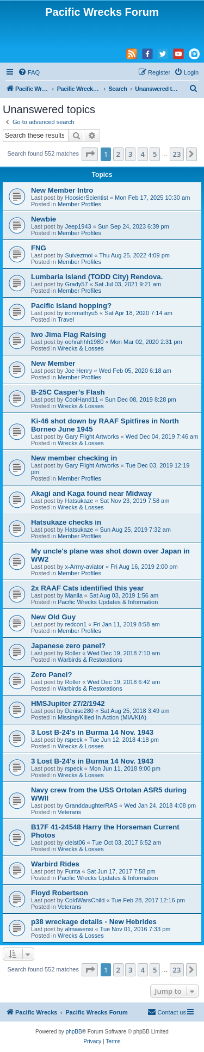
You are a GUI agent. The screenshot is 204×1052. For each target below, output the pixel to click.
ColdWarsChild (84, 900)
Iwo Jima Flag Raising (68, 334)
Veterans (69, 812)
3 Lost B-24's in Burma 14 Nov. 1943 (92, 732)
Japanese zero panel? (68, 646)
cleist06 (75, 842)
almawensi (79, 929)
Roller (73, 653)
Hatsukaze (79, 500)
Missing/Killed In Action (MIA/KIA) (102, 717)
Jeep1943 (78, 226)
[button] (90, 154)
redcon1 (75, 624)
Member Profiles (79, 204)
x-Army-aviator (84, 566)
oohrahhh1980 (84, 342)
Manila (73, 595)
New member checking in (74, 458)
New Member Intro (62, 190)
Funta (72, 871)
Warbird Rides (55, 864)
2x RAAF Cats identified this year (87, 588)
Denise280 (79, 711)
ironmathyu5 (81, 313)
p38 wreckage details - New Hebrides (94, 922)
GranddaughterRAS (91, 805)
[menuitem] (29, 72)
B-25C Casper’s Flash (68, 392)
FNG (38, 248)
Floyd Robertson (59, 893)
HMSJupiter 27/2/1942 (68, 703)
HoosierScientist (86, 197)
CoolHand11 (81, 399)
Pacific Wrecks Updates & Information (108, 602)
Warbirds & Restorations (90, 659)
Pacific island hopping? (71, 306)
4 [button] (143, 154)
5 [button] (155, 154)
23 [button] (177, 154)
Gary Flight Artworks (92, 436)
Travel (66, 319)
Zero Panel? (51, 674)
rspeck (73, 739)
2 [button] (118, 154)
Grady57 (76, 284)
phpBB (74, 1032)
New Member (53, 363)
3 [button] (130, 154)
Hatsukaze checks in (66, 522)
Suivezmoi (78, 255)
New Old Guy (53, 617)
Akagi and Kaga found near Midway (91, 493)
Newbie (43, 219)
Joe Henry (78, 370)
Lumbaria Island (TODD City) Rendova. (97, 277)
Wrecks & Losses (81, 348)
